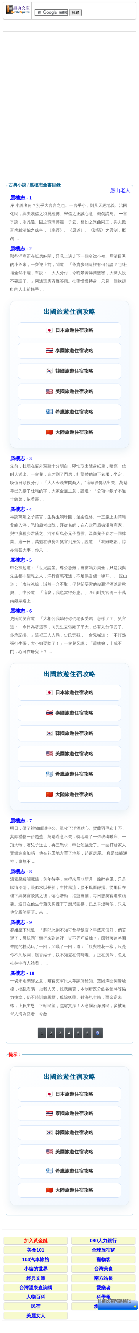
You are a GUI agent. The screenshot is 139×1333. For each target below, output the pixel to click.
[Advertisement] (69, 107)
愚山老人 (120, 190)
